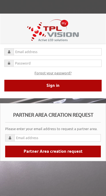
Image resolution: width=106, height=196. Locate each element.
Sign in (53, 85)
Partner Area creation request (53, 151)
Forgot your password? (53, 73)
